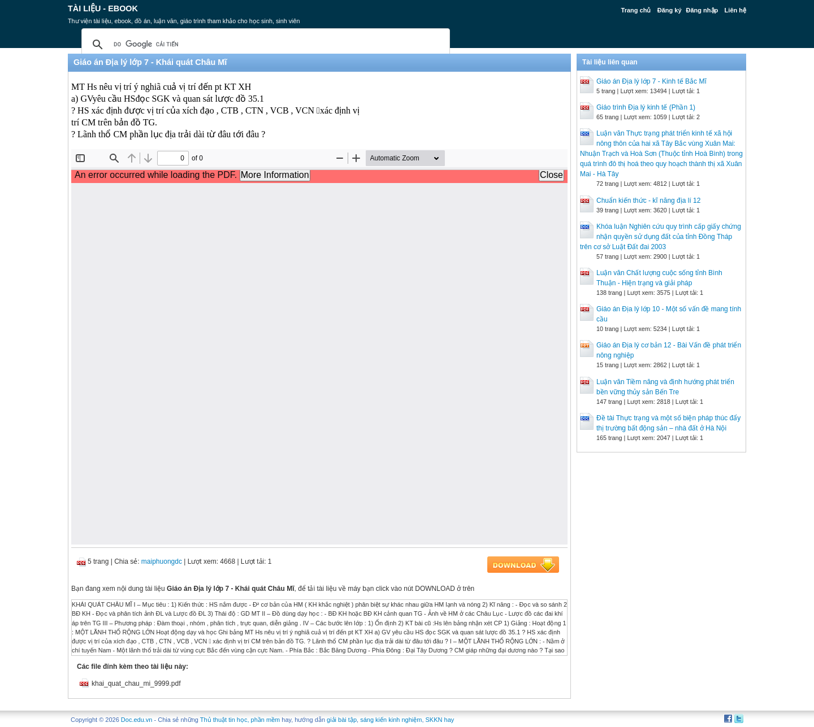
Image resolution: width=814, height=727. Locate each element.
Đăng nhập (702, 10)
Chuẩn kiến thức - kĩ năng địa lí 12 (648, 200)
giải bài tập (342, 719)
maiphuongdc (161, 561)
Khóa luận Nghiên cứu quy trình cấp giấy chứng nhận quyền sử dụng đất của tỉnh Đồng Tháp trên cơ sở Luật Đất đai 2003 (660, 237)
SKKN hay (440, 719)
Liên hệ (735, 10)
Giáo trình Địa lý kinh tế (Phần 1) (645, 107)
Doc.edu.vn (137, 719)
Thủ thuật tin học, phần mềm (240, 719)
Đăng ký (669, 10)
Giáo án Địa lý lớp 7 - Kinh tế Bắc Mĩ (651, 81)
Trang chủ (636, 10)
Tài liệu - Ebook (103, 8)
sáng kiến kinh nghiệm (391, 719)
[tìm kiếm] (264, 44)
